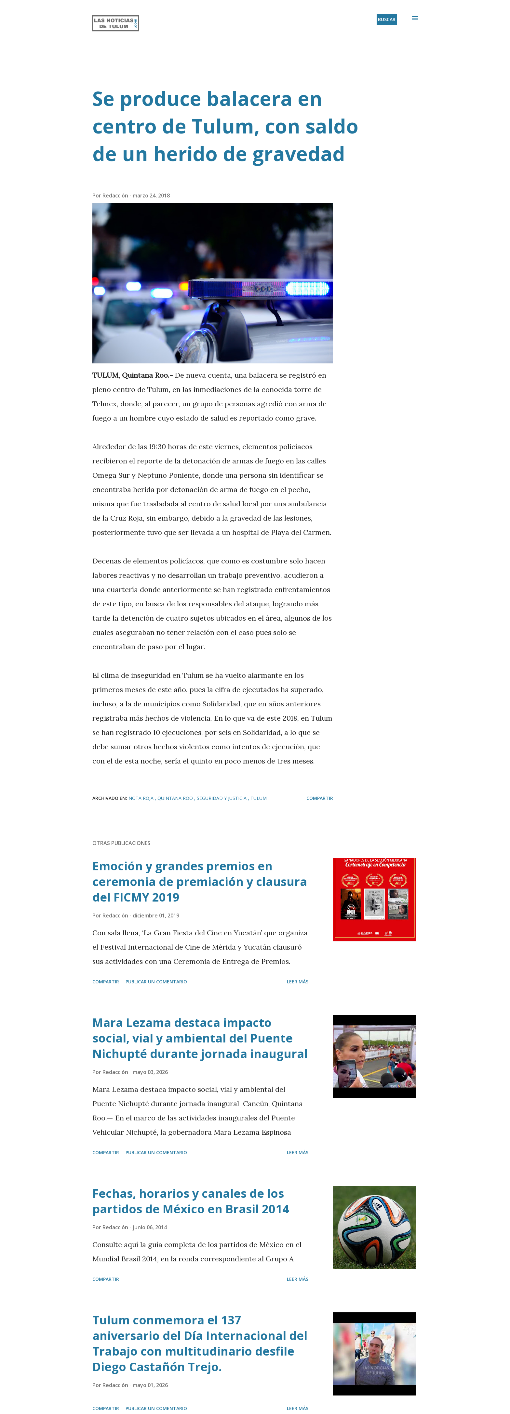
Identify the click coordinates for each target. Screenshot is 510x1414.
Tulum (258, 798)
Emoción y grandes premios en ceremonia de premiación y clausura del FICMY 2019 (199, 881)
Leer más (297, 981)
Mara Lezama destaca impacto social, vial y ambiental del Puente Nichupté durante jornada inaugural (200, 1038)
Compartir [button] (319, 798)
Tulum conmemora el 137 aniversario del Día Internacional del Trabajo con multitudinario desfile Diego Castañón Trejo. (199, 1343)
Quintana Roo (175, 798)
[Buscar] (387, 19)
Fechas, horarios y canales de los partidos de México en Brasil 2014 (190, 1201)
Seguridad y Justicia (222, 798)
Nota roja (141, 798)
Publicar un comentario (156, 981)
